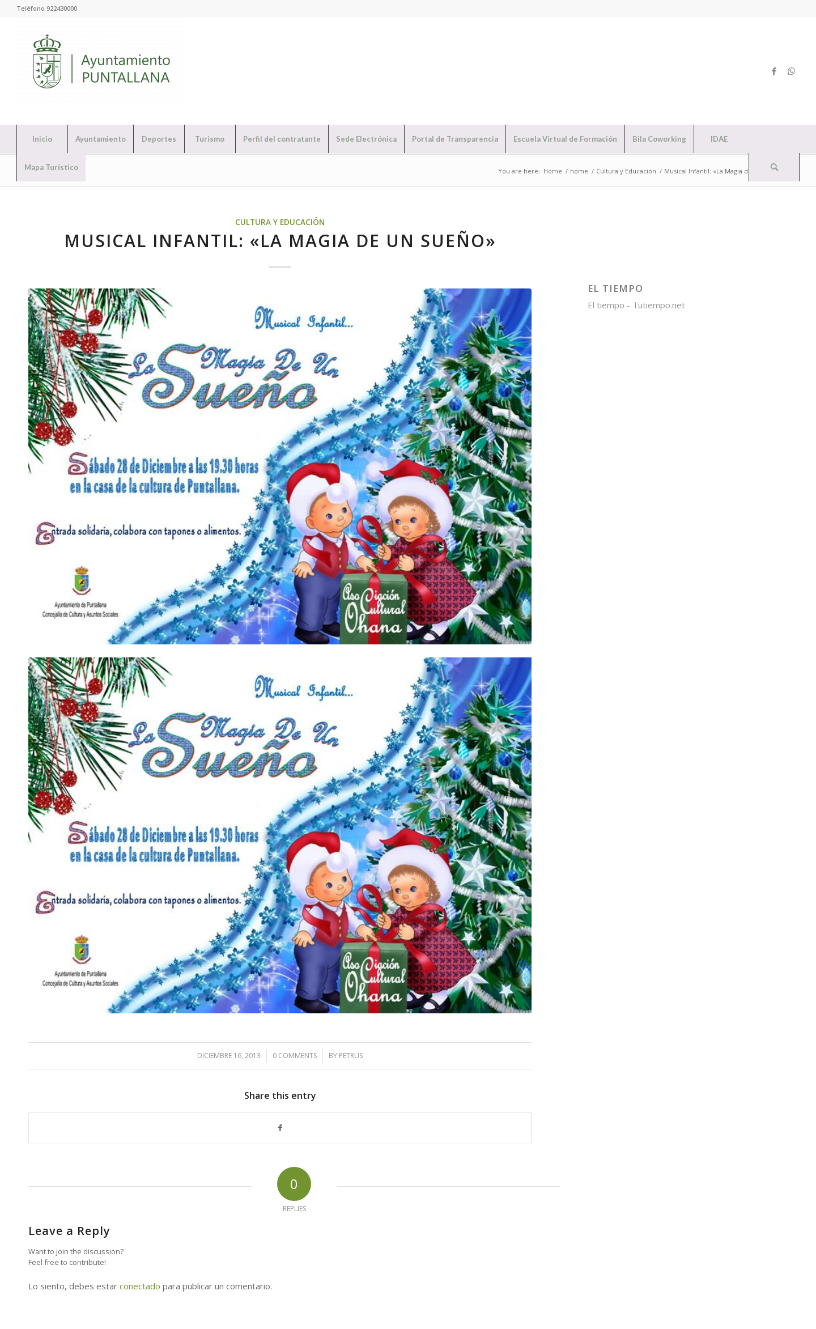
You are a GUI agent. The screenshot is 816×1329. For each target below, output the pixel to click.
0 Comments (295, 1055)
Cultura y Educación (280, 222)
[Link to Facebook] (774, 70)
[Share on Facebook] (280, 1128)
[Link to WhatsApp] (791, 70)
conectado (140, 1286)
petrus (351, 1055)
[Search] (774, 167)
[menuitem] (41, 139)
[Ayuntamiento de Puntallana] (101, 71)
